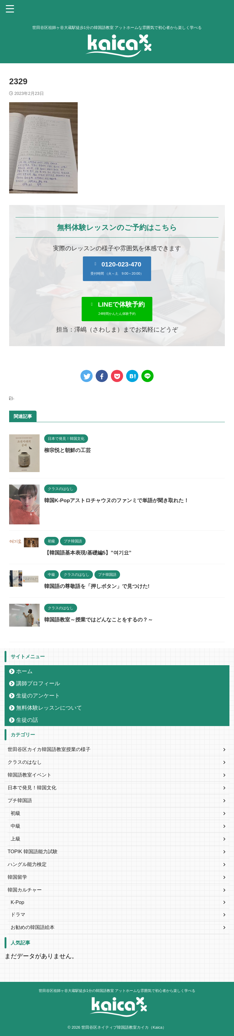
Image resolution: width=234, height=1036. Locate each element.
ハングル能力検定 (27, 864)
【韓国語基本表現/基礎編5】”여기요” (90, 553)
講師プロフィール (38, 683)
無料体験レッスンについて (49, 708)
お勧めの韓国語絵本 (33, 927)
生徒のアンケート (38, 696)
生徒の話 (27, 720)
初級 (15, 813)
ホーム (24, 671)
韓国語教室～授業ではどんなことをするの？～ (101, 620)
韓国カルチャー (25, 889)
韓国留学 (17, 877)
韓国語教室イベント (29, 774)
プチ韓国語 (20, 800)
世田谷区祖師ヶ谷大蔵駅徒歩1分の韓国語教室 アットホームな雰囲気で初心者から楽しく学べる (117, 991)
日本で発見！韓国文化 (32, 787)
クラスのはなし (25, 762)
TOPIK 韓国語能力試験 (33, 851)
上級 (15, 838)
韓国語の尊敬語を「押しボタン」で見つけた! (100, 586)
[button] (117, 268)
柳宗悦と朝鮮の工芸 (69, 450)
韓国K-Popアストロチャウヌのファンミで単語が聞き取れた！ (120, 500)
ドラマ (18, 914)
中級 (15, 826)
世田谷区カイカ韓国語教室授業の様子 (49, 749)
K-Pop (17, 902)
